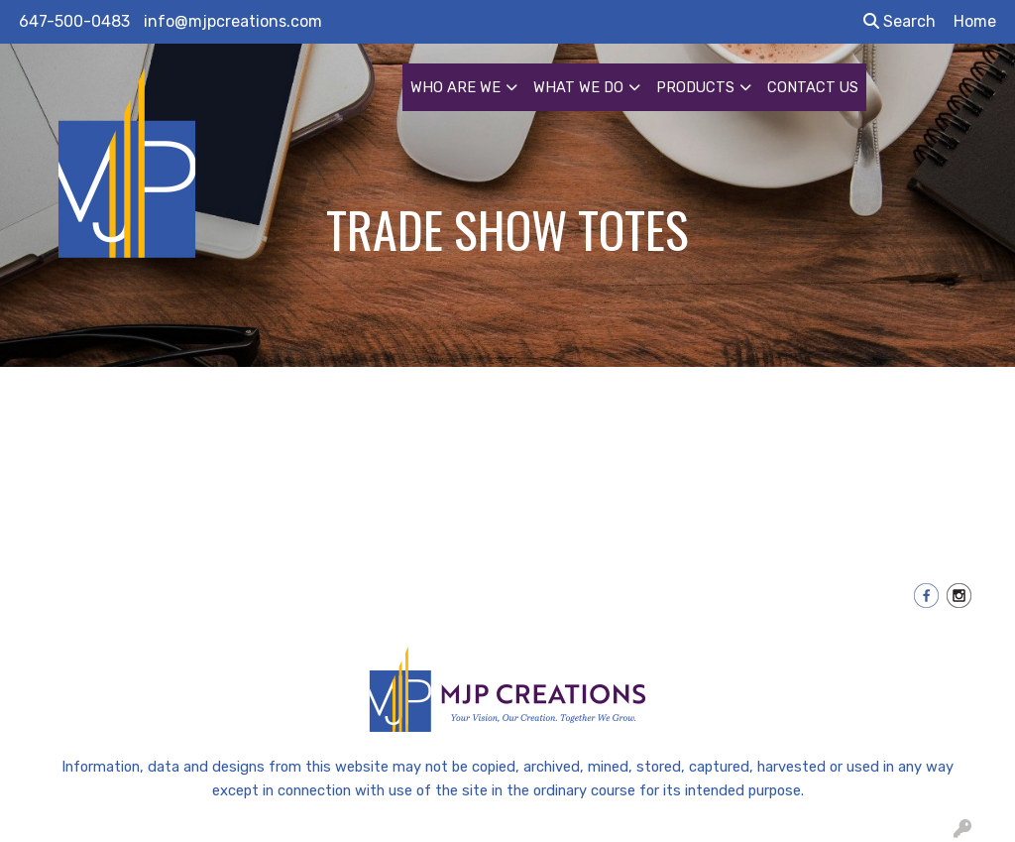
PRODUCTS (695, 87)
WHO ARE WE (455, 87)
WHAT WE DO (578, 87)
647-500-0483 (74, 21)
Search (899, 21)
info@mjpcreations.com (233, 21)
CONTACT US (812, 87)
